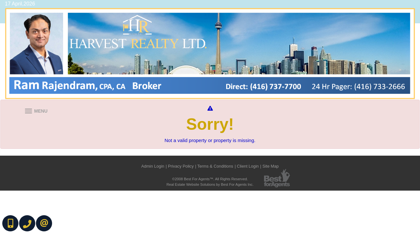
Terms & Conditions (215, 166)
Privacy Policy (181, 166)
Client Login (248, 166)
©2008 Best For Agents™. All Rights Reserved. (210, 179)
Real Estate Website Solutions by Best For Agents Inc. (209, 184)
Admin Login (152, 166)
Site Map (270, 166)
